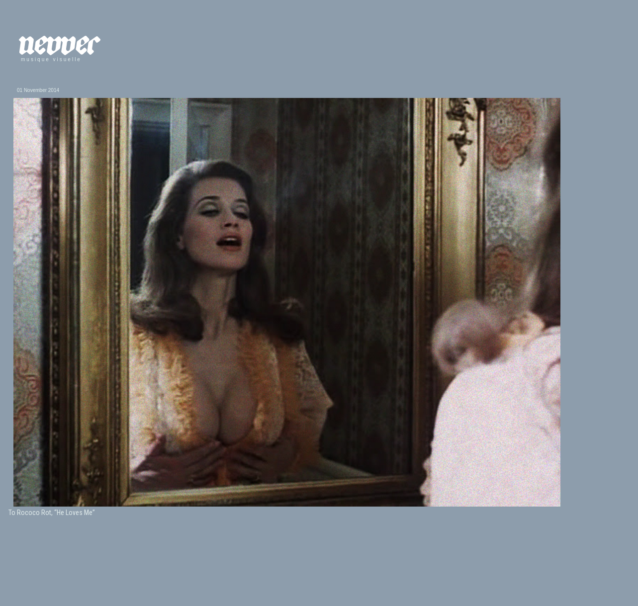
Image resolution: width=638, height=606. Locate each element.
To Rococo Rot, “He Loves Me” (51, 513)
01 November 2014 (38, 90)
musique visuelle (51, 59)
